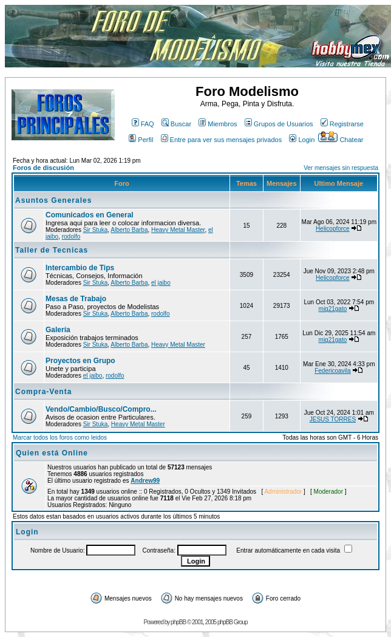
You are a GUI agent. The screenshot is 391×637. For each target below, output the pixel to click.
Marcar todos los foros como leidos (60, 437)
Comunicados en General (90, 215)
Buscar (176, 124)
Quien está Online (52, 453)
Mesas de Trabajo (76, 299)
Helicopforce (333, 228)
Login (301, 139)
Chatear (340, 139)
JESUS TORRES (333, 419)
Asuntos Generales (53, 200)
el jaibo (161, 282)
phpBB (178, 622)
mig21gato (333, 308)
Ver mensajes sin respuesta (341, 168)
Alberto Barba (129, 230)
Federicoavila (332, 370)
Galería (58, 329)
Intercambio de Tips (80, 268)
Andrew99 (145, 480)
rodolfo (71, 236)
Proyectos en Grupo (80, 360)
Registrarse (342, 124)
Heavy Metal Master (178, 230)
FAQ (143, 124)
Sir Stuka (95, 230)
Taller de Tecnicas (51, 250)
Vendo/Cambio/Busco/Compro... (101, 409)
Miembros (218, 124)
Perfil (141, 139)
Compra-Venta (43, 391)
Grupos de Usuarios (279, 124)
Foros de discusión (43, 167)
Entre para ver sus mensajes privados (221, 139)
